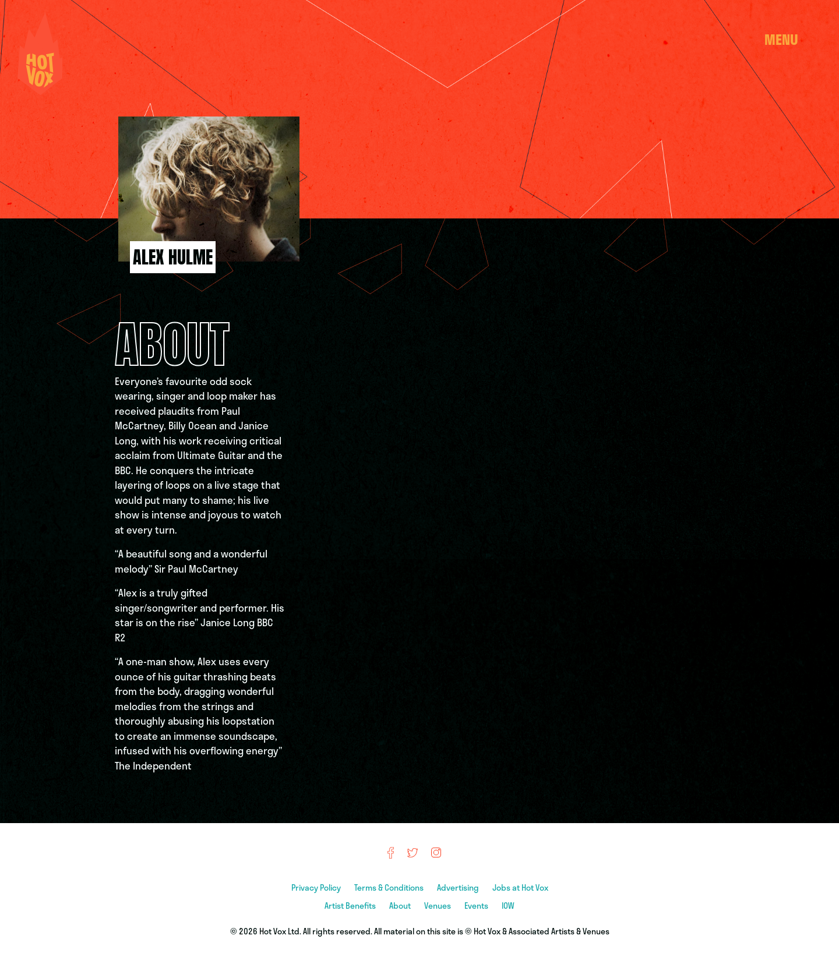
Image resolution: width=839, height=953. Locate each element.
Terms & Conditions (389, 887)
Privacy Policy (317, 887)
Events (477, 905)
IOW (508, 905)
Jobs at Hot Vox (520, 887)
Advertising (459, 887)
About (401, 905)
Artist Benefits (351, 905)
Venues (438, 905)
